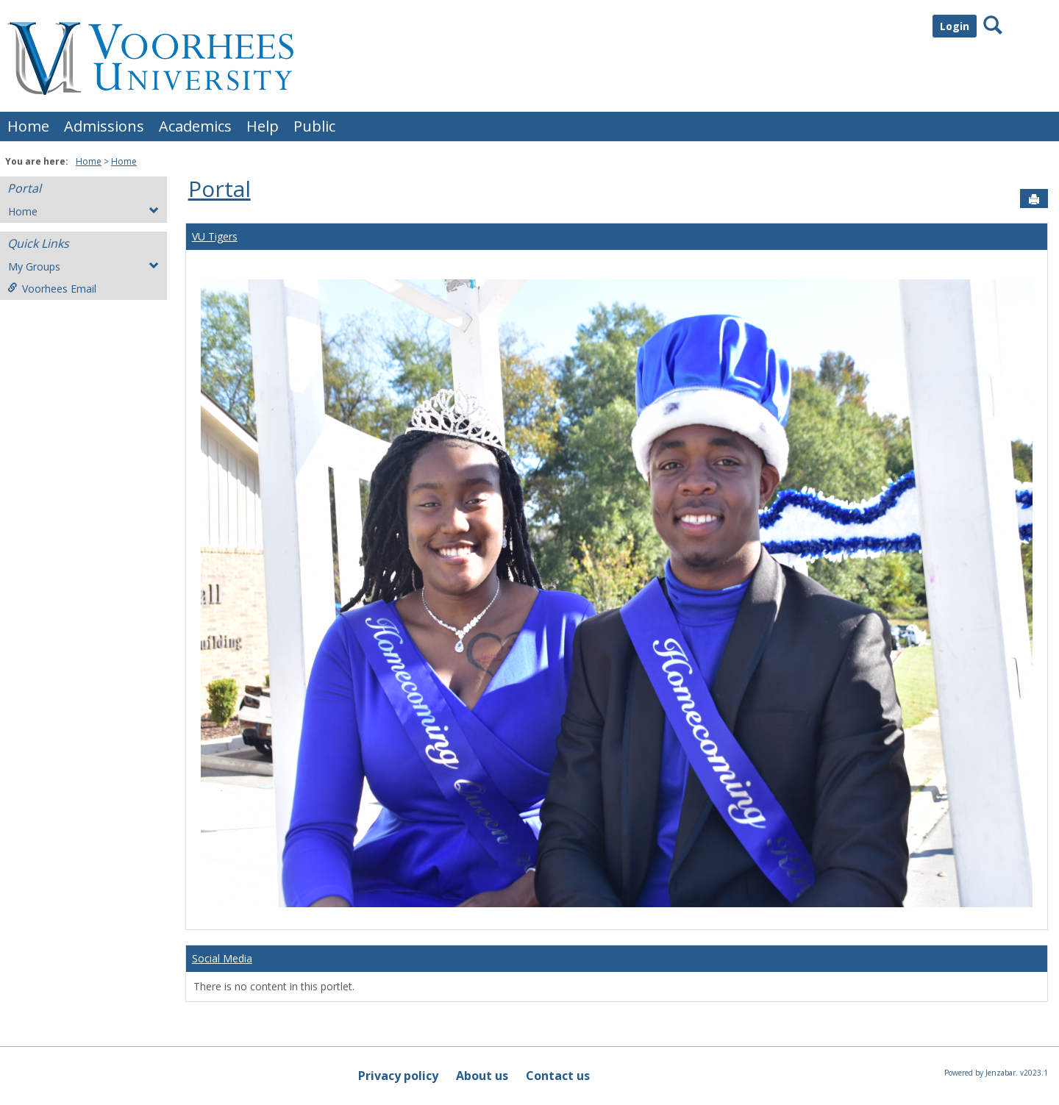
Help (262, 126)
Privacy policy (398, 1076)
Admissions (104, 126)
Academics (195, 126)
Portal (24, 188)
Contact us (558, 1076)
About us (482, 1076)
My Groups (83, 266)
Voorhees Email (51, 289)
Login (954, 26)
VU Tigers (215, 236)
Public (314, 126)
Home (28, 126)
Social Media (222, 958)
